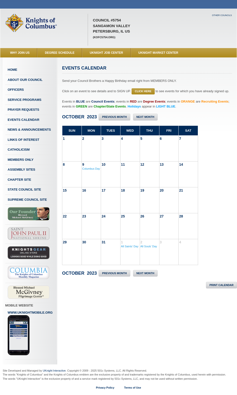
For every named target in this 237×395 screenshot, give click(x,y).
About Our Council (25, 80)
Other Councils (222, 15)
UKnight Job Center (106, 52)
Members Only (21, 160)
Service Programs (24, 100)
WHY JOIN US (20, 52)
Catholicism (19, 149)
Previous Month (114, 116)
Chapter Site (19, 179)
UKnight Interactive (54, 370)
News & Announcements (29, 129)
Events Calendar (23, 120)
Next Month (145, 116)
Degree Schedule (59, 52)
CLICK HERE (143, 91)
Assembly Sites (21, 169)
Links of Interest (23, 140)
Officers (16, 89)
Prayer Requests (23, 109)
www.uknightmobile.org (30, 333)
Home (12, 70)
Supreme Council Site (27, 199)
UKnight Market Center (158, 52)
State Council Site (24, 189)
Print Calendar (221, 285)
